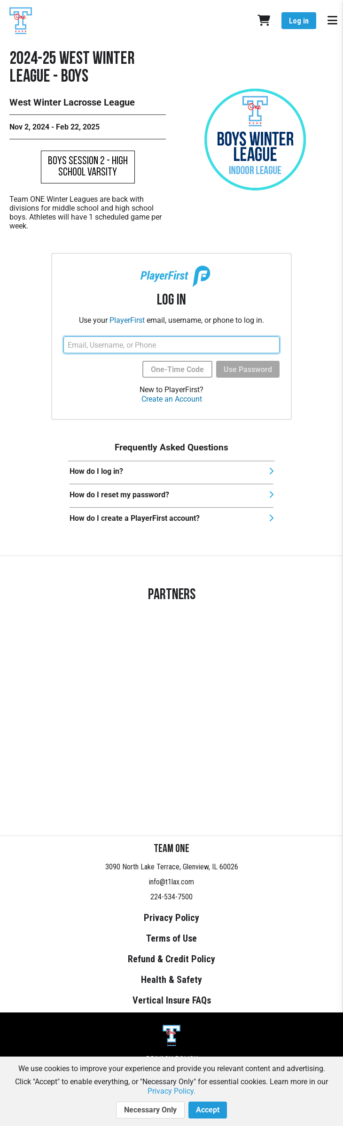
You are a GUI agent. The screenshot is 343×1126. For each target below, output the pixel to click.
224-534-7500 (171, 896)
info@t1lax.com (171, 881)
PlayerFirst (127, 320)
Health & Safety (171, 979)
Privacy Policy (171, 917)
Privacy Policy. (171, 1091)
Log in (299, 20)
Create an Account (171, 399)
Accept (207, 1110)
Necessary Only (150, 1110)
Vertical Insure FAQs (172, 1000)
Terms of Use (171, 938)
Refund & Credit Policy (171, 959)
